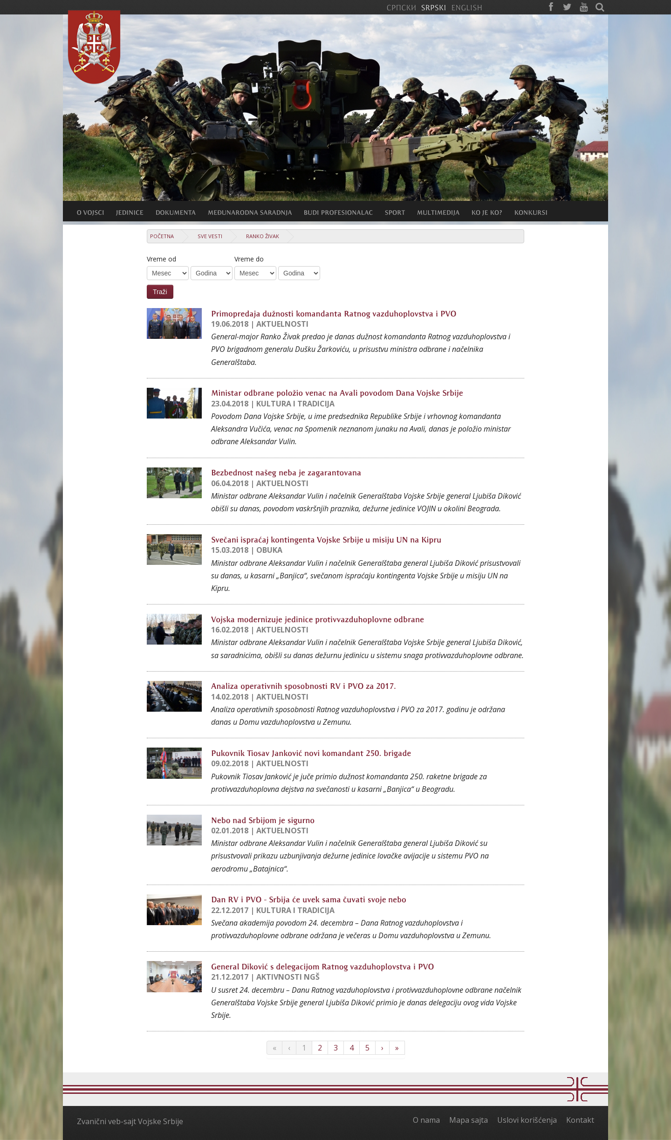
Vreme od (161, 258)
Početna (162, 236)
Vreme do (249, 258)
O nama (426, 1120)
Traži (160, 291)
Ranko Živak (262, 236)
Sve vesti (210, 236)
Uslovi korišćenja (527, 1120)
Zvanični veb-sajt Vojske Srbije (130, 1121)
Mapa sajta (468, 1120)
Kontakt (580, 1120)
